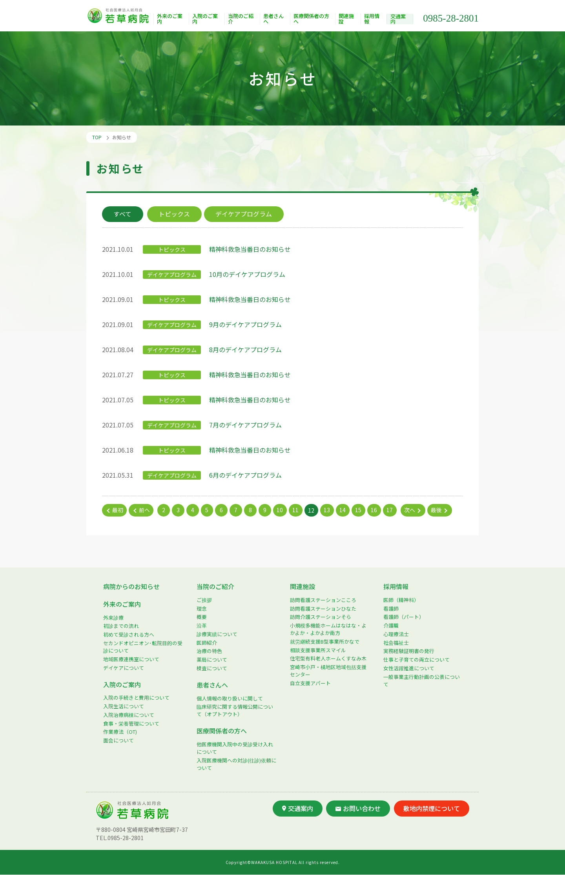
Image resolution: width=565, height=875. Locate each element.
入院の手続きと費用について (136, 698)
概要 (202, 617)
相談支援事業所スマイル (318, 650)
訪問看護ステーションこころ (323, 600)
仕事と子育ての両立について (416, 659)
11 (296, 510)
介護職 (391, 625)
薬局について (212, 659)
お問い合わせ (358, 808)
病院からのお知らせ (131, 586)
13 (327, 510)
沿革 (202, 625)
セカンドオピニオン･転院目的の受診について (142, 646)
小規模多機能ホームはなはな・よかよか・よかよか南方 (328, 629)
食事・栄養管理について (131, 723)
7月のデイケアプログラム (245, 424)
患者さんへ (274, 19)
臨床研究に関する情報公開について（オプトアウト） (235, 710)
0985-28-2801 (451, 18)
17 (390, 510)
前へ (144, 510)
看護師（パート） (403, 617)
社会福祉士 (396, 642)
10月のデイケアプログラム (247, 274)
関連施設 (347, 19)
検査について (212, 668)
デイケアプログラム (245, 214)
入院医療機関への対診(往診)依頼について (236, 764)
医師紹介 (207, 642)
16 (375, 510)
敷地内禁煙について (431, 808)
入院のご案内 (205, 19)
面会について (118, 740)
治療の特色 (209, 651)
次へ (410, 510)
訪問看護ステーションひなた (323, 608)
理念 (202, 608)
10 (280, 510)
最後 (437, 510)
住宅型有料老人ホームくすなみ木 (328, 658)
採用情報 (372, 19)
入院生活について (123, 706)
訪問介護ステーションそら (320, 617)
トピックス (175, 214)
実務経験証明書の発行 (408, 651)
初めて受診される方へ (128, 634)
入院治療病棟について (128, 715)
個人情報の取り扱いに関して (230, 698)
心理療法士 (396, 634)
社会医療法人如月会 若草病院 (120, 16)
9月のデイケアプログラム (245, 324)
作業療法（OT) (120, 731)
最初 (117, 510)
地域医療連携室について (131, 659)
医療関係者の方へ (312, 19)
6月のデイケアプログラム (245, 475)
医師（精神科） (401, 600)
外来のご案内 (170, 19)
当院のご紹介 (241, 19)
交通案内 (398, 19)
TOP (97, 137)
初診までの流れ (121, 626)
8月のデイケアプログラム (245, 349)
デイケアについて (123, 667)
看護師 (391, 608)
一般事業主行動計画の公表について (421, 680)
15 (359, 510)
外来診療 (113, 617)
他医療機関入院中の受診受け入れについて (235, 747)
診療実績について (217, 634)
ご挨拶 (204, 600)
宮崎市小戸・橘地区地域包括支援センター (328, 670)
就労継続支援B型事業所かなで (324, 641)
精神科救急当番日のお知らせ (250, 249)
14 (343, 510)
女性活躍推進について (408, 668)
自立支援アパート (310, 683)
